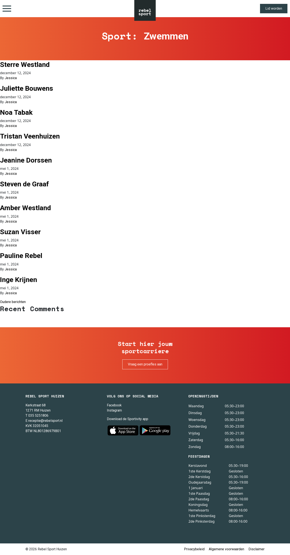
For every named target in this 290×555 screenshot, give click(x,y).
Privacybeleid (194, 549)
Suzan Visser (20, 232)
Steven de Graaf (24, 184)
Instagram (114, 410)
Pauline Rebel (21, 256)
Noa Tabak (16, 112)
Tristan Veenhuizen (30, 136)
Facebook (114, 405)
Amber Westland (25, 208)
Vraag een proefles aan (145, 364)
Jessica (11, 78)
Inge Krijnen (18, 280)
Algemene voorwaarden (226, 549)
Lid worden (273, 8)
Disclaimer (256, 549)
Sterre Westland (25, 64)
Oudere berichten (13, 302)
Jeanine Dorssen (26, 160)
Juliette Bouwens (26, 88)
